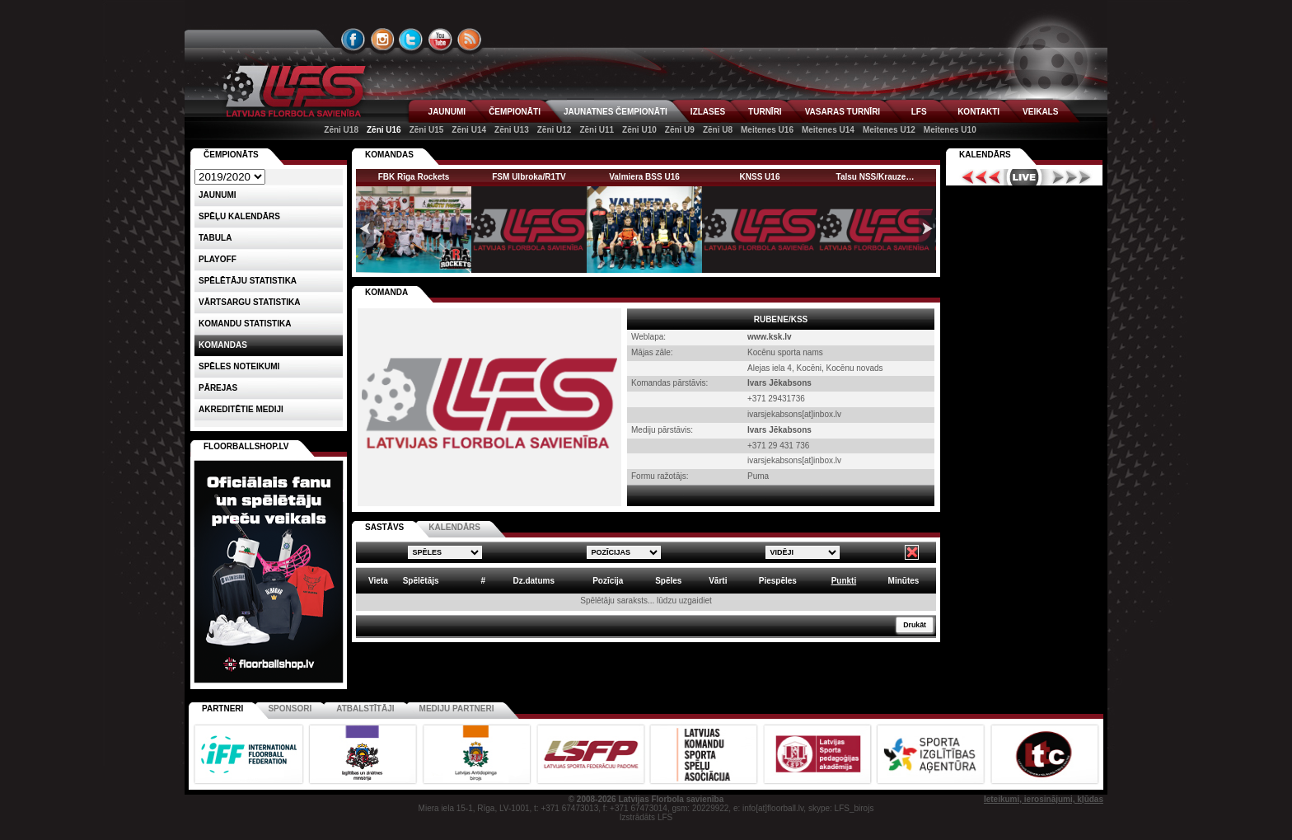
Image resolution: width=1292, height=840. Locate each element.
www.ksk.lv (769, 336)
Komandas (223, 345)
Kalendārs (985, 154)
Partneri (222, 708)
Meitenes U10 (950, 129)
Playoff (217, 259)
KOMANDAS (389, 154)
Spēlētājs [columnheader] (421, 580)
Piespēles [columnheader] (778, 580)
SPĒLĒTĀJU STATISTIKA (248, 280)
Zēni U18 (341, 129)
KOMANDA (386, 292)
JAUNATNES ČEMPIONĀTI (615, 111)
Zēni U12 (554, 129)
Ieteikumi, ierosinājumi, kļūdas (1043, 799)
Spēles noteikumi (239, 366)
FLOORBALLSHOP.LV (246, 446)
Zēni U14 (469, 129)
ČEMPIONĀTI (515, 111)
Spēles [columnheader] (668, 580)
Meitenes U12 (889, 129)
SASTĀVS (384, 527)
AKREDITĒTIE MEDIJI (241, 409)
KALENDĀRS (454, 527)
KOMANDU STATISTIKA (245, 323)
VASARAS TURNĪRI (842, 111)
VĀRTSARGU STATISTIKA (250, 302)
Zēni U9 (680, 129)
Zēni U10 (639, 129)
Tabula (215, 237)
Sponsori (289, 708)
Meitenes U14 (828, 129)
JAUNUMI (447, 111)
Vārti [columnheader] (718, 580)
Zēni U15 (427, 129)
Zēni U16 (384, 129)
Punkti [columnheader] (844, 580)
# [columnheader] (482, 580)
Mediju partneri (456, 708)
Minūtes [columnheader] (904, 580)
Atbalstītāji (365, 708)
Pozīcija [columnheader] (607, 580)
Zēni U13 (511, 129)
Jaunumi (217, 194)
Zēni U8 (718, 129)
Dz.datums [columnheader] (534, 580)
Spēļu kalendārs (239, 216)
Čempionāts (231, 154)
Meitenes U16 (767, 129)
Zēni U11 (596, 129)
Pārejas (218, 387)
